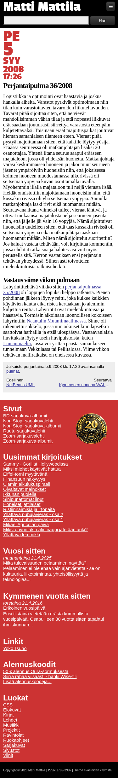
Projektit (11, 730)
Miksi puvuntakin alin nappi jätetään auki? (45, 529)
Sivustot (11, 750)
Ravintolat (13, 735)
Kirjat (8, 714)
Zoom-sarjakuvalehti (24, 435)
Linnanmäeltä (17, 343)
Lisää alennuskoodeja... (27, 681)
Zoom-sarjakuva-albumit (28, 441)
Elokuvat (12, 709)
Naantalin (36, 320)
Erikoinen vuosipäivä (24, 608)
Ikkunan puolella (20, 494)
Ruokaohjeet (16, 740)
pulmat (12, 371)
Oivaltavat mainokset (24, 489)
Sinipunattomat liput (23, 499)
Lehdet (10, 720)
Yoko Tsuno (15, 648)
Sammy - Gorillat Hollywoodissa (35, 464)
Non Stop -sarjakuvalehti (28, 420)
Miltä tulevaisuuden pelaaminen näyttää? (45, 563)
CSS (8, 704)
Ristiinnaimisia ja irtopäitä (29, 509)
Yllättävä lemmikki (21, 534)
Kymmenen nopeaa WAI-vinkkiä (85, 384)
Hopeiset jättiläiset (22, 504)
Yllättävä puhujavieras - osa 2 (33, 514)
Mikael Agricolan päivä (26, 524)
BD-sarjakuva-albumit (25, 415)
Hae (102, 20)
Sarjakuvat (14, 745)
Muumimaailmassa (67, 320)
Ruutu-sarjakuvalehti (24, 430)
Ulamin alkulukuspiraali (26, 484)
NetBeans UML (20, 384)
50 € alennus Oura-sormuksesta (35, 671)
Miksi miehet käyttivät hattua (32, 469)
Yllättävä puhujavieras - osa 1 (33, 519)
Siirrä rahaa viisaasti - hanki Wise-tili (40, 676)
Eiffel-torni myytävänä (25, 474)
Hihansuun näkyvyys (24, 479)
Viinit (8, 755)
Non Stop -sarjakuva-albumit (32, 425)
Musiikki (11, 725)
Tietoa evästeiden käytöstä (93, 770)
